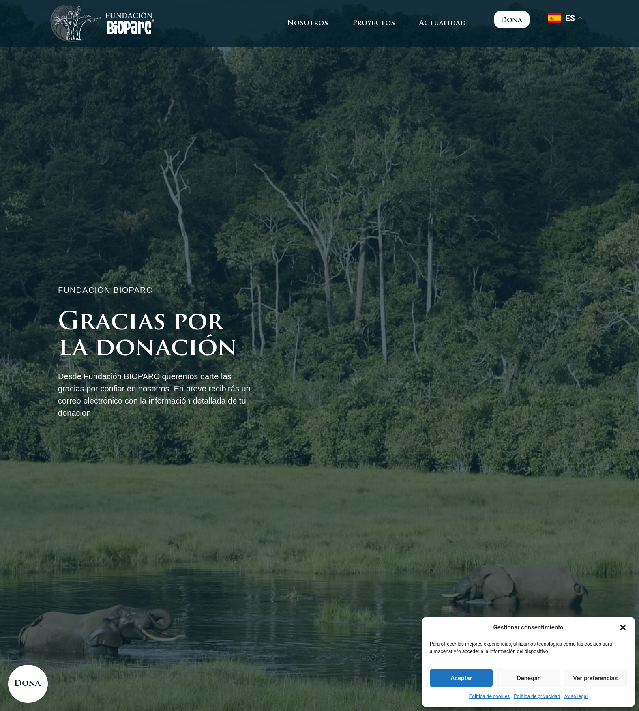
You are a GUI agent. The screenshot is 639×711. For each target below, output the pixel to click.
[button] (623, 627)
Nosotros (307, 23)
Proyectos (373, 23)
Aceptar (461, 678)
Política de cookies (489, 696)
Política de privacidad (537, 696)
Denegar (528, 678)
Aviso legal (576, 696)
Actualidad (442, 23)
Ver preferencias (595, 678)
